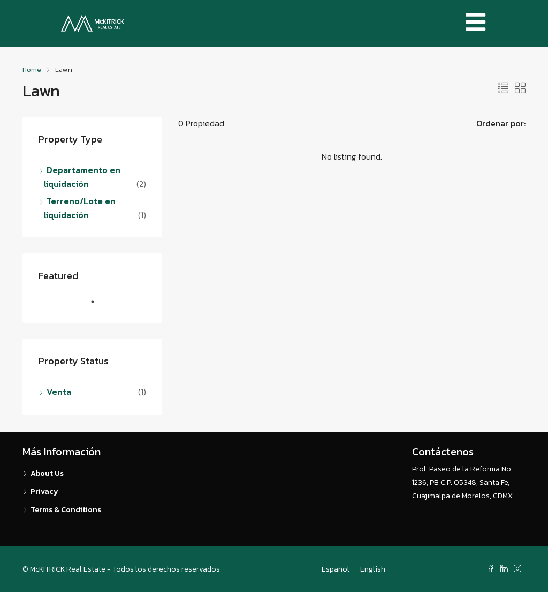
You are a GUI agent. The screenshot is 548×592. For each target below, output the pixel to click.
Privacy (44, 491)
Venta (59, 391)
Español (335, 569)
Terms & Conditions (66, 509)
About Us (47, 473)
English (372, 569)
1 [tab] (98, 306)
